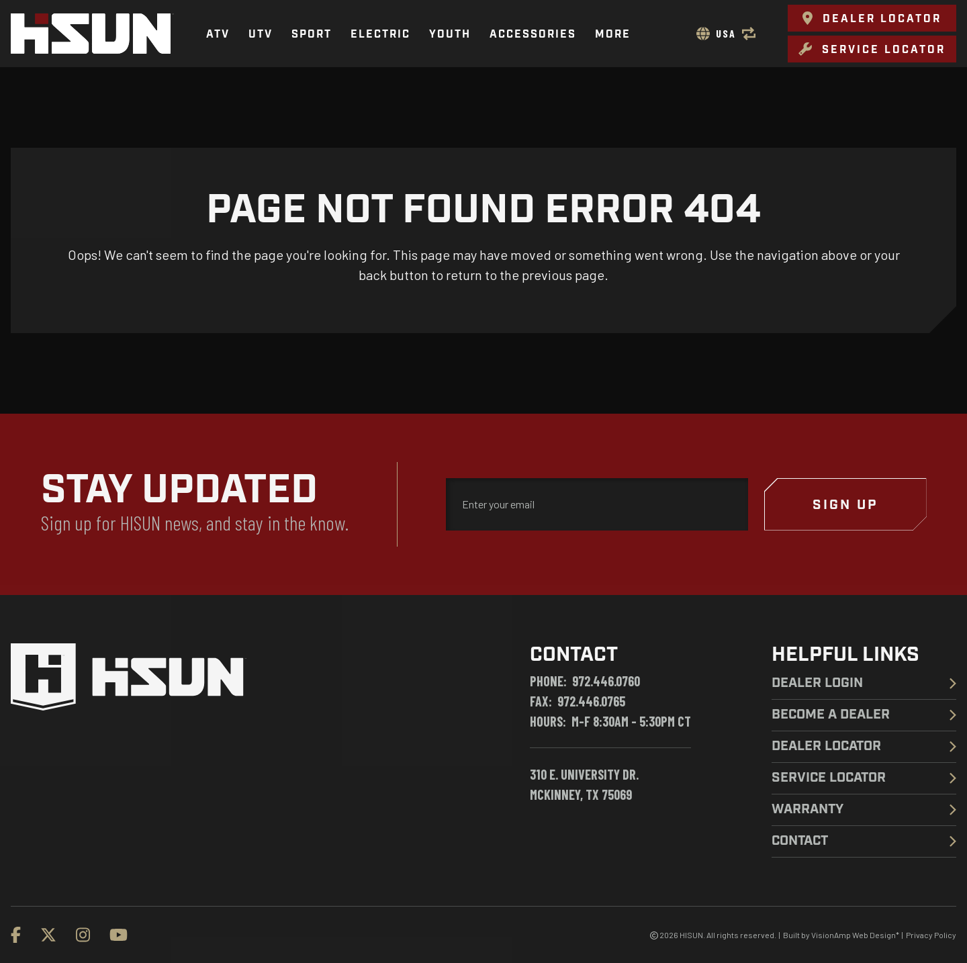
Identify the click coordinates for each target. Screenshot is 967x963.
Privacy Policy (931, 934)
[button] (872, 18)
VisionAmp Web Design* (855, 934)
